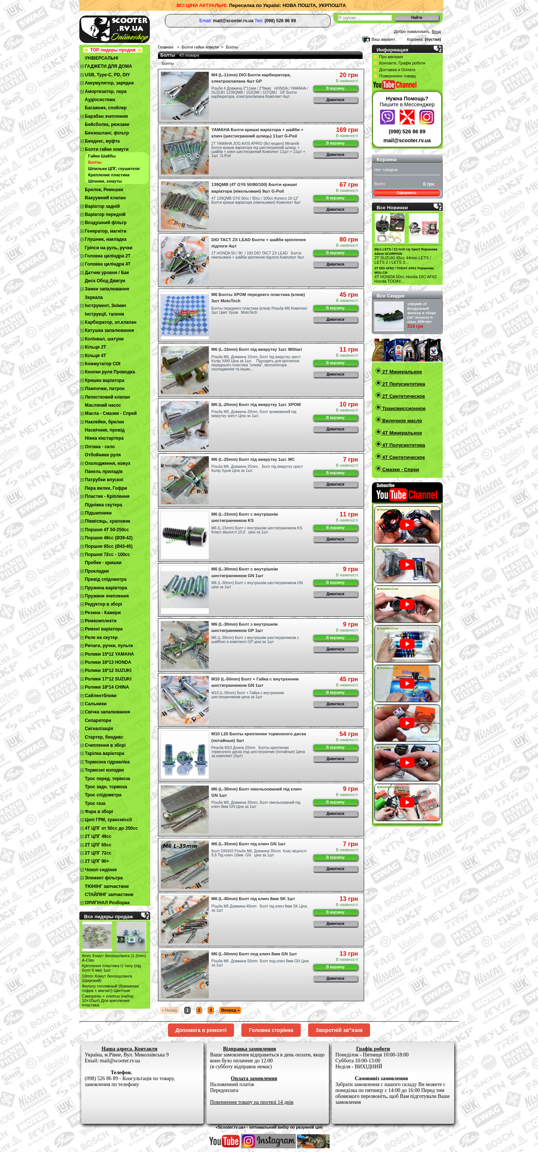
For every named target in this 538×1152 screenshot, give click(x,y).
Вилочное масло (401, 420)
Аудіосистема (100, 99)
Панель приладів (104, 471)
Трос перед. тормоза (107, 778)
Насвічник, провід (105, 430)
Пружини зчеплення (107, 596)
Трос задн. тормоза (106, 786)
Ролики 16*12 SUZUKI (108, 670)
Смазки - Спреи (400, 469)
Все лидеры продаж (108, 916)
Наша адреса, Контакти (129, 1049)
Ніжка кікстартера (104, 438)
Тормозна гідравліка (107, 762)
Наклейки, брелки (104, 421)
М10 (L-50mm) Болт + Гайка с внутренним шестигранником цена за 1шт (247, 695)
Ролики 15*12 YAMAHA (109, 654)
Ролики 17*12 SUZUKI (108, 679)
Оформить (406, 193)
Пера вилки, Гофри (106, 488)
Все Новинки (392, 207)
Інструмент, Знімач (105, 305)
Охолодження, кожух (108, 463)
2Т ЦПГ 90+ (97, 861)
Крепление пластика (108, 175)
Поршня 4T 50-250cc (107, 529)
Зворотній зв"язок (339, 1030)
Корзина (387, 159)
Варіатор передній (105, 214)
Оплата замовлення (254, 1078)
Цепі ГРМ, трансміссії (108, 819)
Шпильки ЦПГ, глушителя (114, 168)
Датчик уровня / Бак (107, 272)
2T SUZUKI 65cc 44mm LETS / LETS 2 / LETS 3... (402, 260)
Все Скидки (391, 296)
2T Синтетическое (403, 396)
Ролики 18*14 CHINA (107, 687)
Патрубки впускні (104, 479)
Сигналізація (99, 728)
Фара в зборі (99, 811)
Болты (95, 162)
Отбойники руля (103, 454)
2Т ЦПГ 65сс (98, 845)
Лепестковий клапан (107, 397)
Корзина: (415, 39)
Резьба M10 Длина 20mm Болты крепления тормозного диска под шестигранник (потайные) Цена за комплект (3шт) (258, 752)
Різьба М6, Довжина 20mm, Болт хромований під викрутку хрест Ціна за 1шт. (253, 414)
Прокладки (97, 571)
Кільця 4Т (95, 355)
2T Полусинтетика (403, 384)
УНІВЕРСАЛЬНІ (101, 58)
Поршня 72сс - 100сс (107, 554)
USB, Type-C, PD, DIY (107, 74)
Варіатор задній (102, 206)
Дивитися (335, 100)
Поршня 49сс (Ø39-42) (109, 537)
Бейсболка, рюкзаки (107, 124)
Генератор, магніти (105, 231)
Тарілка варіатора (104, 753)
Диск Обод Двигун (105, 280)
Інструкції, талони (104, 314)
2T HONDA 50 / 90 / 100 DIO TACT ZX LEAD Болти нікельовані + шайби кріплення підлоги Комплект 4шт (257, 255)
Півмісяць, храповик (108, 521)
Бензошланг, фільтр (107, 133)
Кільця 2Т (95, 347)
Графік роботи (373, 1049)
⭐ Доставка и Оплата (394, 69)
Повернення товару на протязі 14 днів (252, 1102)
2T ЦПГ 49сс (98, 836)
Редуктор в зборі (103, 604)
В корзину (335, 88)
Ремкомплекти (101, 620)
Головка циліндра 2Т (108, 256)
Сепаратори (98, 720)
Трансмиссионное (403, 408)
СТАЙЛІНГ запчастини (109, 894)
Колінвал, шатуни (104, 339)
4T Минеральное (401, 433)
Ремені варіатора (104, 629)
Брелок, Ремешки (104, 189)
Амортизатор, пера (106, 91)
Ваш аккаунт (383, 39)
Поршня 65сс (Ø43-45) (109, 546)
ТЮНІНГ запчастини (107, 886)
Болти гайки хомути (107, 149)
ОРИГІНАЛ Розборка (107, 902)
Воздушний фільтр (106, 222)
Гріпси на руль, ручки (108, 247)
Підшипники (98, 513)
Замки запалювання (107, 289)
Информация (393, 50)
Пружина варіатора (106, 587)
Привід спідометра (105, 579)
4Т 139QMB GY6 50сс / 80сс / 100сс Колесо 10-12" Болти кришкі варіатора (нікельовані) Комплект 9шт (256, 200)
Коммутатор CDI (103, 363)
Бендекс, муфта (102, 141)
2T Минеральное (401, 371)
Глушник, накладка (105, 239)
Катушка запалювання (109, 330)
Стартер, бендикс (104, 737)
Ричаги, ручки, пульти (109, 645)
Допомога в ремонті (201, 1030)
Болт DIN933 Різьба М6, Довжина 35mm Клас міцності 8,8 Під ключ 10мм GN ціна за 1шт (258, 853)
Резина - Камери (103, 612)
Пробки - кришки (103, 562)
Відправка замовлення (249, 1049)
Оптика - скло (100, 446)
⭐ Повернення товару (394, 76)
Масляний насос (103, 405)
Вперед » (230, 1010)
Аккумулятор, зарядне (109, 83)
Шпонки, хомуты (105, 181)
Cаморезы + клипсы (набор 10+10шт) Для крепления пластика (108, 1000)
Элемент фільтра (104, 877)
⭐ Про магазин (388, 56)
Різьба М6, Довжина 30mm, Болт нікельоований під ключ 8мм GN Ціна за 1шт (255, 804)
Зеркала (94, 297)
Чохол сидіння (101, 869)
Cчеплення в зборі (105, 745)
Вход (436, 31)
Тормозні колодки (104, 770)
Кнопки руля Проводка (110, 371)
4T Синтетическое (403, 457)
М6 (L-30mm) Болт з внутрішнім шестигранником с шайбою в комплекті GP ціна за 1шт (255, 640)
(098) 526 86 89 (407, 131)
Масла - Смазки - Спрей (111, 413)
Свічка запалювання (107, 712)
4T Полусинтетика (403, 445)
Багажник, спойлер (106, 107)
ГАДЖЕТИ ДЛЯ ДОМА (108, 66)
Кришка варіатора (104, 380)
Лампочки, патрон (105, 388)
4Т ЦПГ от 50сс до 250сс (111, 828)
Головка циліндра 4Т (108, 264)
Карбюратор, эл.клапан (110, 322)
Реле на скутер (101, 637)
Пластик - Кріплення (107, 496)
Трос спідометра (103, 795)
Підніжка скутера (103, 504)
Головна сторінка (271, 1030)
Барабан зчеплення (106, 116)
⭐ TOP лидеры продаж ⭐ (112, 50)
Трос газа (95, 803)
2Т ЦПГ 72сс (98, 853)
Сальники (96, 703)
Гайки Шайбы (102, 156)
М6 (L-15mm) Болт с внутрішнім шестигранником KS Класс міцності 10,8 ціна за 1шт (256, 530)
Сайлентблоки (100, 695)
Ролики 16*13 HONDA (108, 662)
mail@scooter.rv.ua (407, 140)
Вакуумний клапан (105, 197)
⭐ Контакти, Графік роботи (399, 63)
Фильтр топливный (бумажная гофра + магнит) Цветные (110, 988)
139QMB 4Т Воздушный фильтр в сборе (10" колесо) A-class (421, 313)
